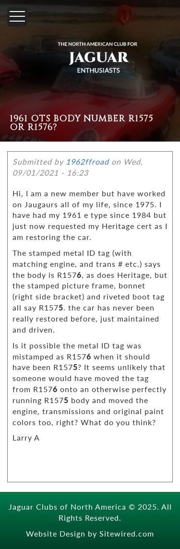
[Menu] (17, 16)
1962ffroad (87, 161)
